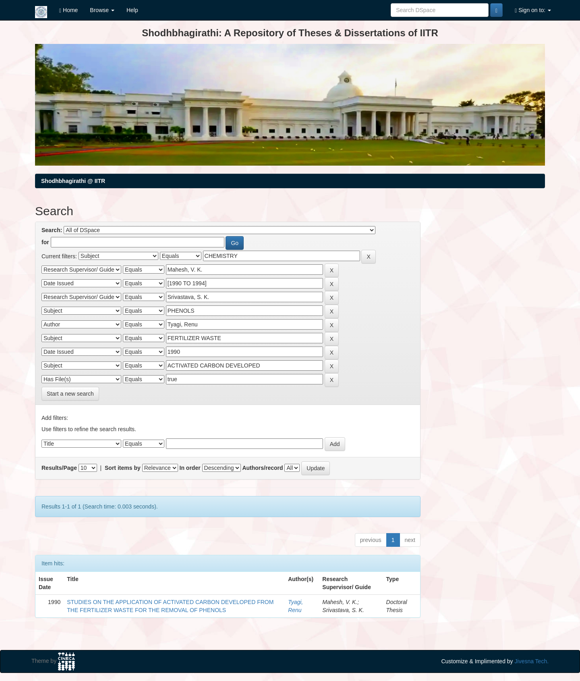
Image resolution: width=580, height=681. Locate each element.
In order (190, 468)
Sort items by (123, 468)
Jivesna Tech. (532, 661)
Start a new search (70, 393)
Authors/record (262, 468)
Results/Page (59, 468)
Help (132, 10)
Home (68, 10)
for (45, 242)
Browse (102, 10)
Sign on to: (533, 10)
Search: (51, 230)
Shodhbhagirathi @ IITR (73, 181)
